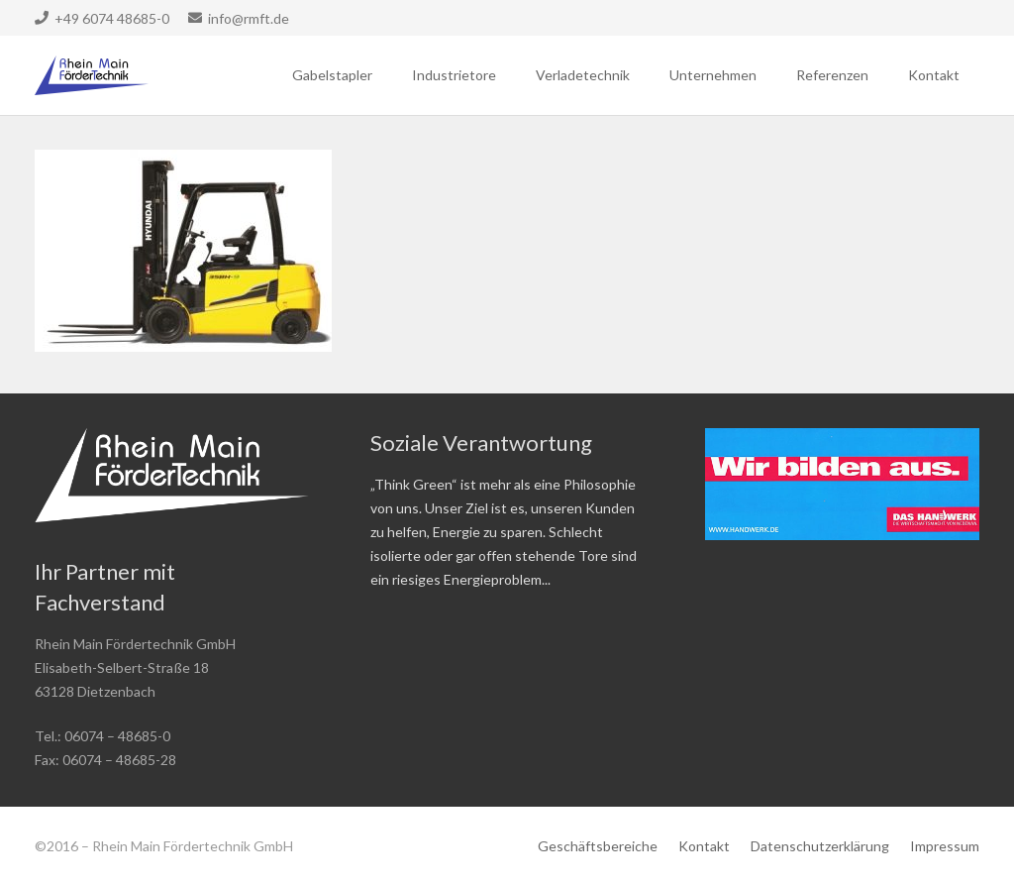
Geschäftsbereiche (598, 845)
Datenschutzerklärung (820, 845)
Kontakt (704, 845)
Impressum (944, 845)
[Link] (92, 75)
